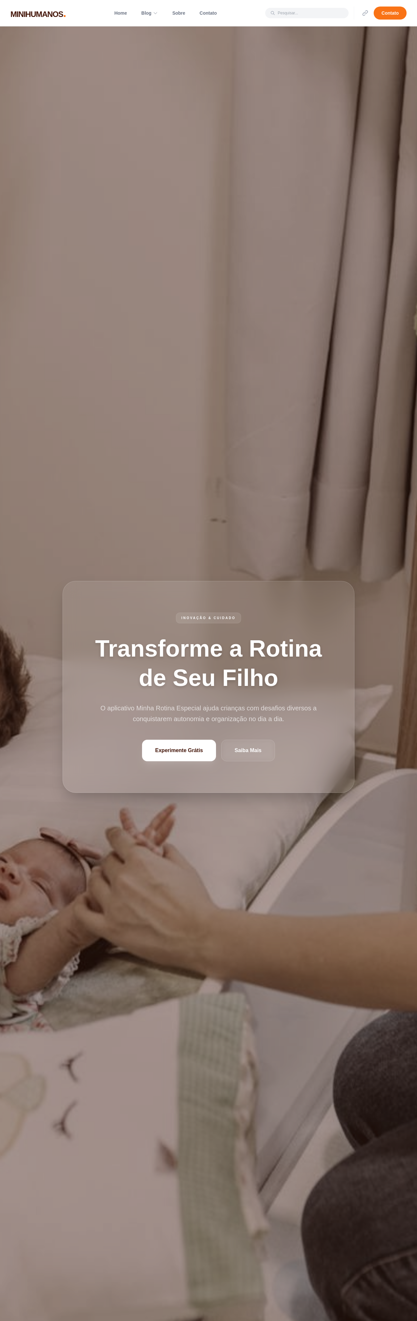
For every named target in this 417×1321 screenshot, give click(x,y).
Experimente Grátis (179, 750)
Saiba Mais (248, 750)
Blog (149, 13)
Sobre (178, 13)
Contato (208, 13)
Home (120, 13)
